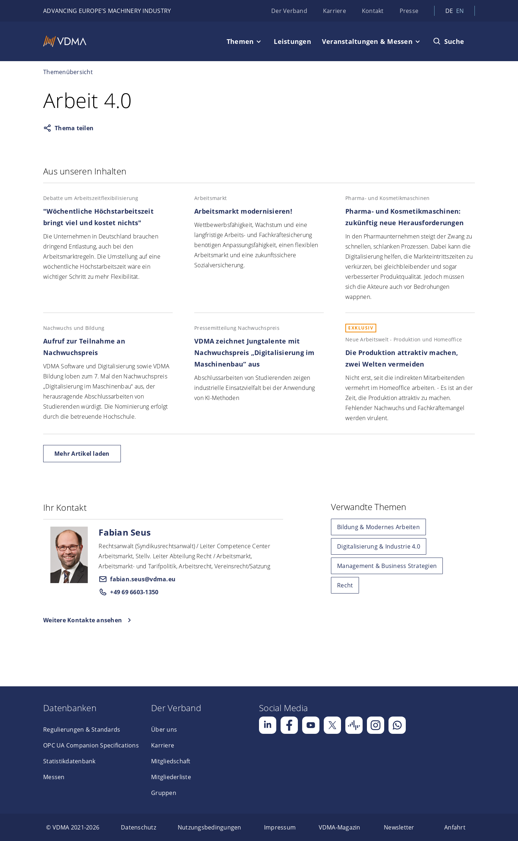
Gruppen (163, 793)
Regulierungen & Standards (81, 729)
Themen (240, 41)
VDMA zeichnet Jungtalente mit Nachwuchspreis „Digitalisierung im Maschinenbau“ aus (254, 352)
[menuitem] (72, 827)
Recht (345, 585)
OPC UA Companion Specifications (91, 745)
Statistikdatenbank (69, 761)
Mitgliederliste (171, 777)
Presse (409, 11)
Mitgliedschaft (171, 761)
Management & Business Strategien (387, 566)
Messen (54, 777)
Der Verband (289, 11)
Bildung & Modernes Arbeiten (378, 527)
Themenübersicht (68, 72)
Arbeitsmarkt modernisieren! (243, 211)
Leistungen (292, 41)
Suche (454, 41)
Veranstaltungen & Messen (367, 41)
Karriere (334, 11)
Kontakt (373, 11)
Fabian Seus (125, 532)
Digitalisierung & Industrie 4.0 (378, 546)
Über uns (164, 729)
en (460, 11)
